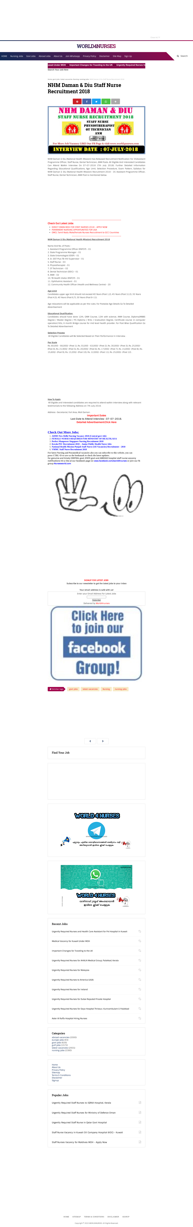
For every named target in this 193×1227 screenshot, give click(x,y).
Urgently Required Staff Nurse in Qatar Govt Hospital (79, 1123)
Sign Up (128, 56)
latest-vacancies (66, 79)
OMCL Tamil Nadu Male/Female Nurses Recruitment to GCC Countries (85, 233)
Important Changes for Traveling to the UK (94, 65)
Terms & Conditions (61, 1075)
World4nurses (103, 603)
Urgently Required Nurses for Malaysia (70, 970)
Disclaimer (104, 56)
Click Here (110, 422)
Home (50, 79)
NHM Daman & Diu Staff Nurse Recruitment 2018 (84, 88)
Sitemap (56, 1073)
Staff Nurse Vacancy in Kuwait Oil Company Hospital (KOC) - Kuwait (87, 1132)
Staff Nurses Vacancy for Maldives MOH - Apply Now (79, 1142)
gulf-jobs (56, 1045)
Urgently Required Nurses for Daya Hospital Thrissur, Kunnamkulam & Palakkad (90, 1009)
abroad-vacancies (60, 1037)
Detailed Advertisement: (91, 422)
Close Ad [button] (155, 37)
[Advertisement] (96, 20)
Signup (55, 1081)
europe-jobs (58, 1040)
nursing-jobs (84, 79)
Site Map (117, 56)
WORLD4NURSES (96, 46)
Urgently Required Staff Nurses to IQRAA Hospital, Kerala (81, 1103)
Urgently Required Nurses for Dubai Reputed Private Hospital (81, 999)
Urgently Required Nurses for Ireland (70, 990)
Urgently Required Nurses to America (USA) (73, 980)
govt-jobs (56, 79)
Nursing (76, 79)
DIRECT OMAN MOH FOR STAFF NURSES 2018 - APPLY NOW (79, 227)
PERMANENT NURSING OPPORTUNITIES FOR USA (74, 230)
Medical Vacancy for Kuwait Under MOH (48, 65)
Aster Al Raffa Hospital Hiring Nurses (69, 1019)
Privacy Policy (58, 1070)
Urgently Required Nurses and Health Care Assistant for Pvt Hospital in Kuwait (89, 932)
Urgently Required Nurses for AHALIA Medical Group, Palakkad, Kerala (85, 961)
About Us (56, 1068)
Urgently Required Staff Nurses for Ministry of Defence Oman (84, 1113)
